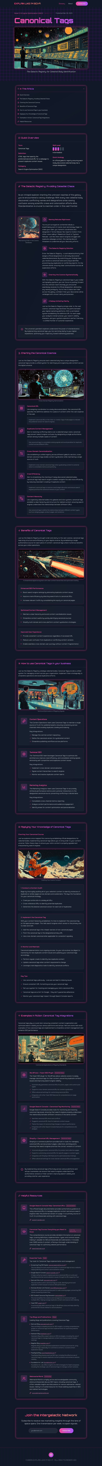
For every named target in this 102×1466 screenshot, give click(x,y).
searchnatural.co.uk (38, 1248)
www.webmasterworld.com (40, 1393)
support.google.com (38, 1220)
